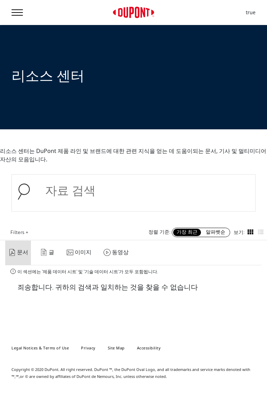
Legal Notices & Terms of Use (40, 347)
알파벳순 (215, 232)
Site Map (116, 347)
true (251, 12)
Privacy (88, 347)
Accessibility (149, 347)
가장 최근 (187, 232)
